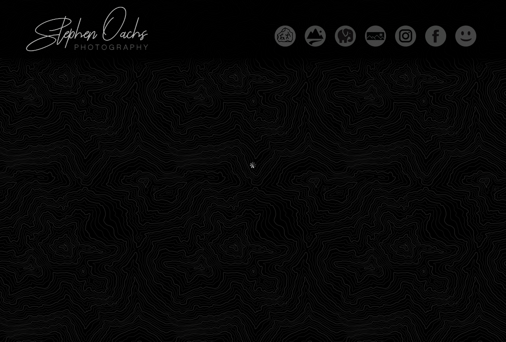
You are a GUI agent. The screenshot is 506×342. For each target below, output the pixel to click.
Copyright (195, 318)
